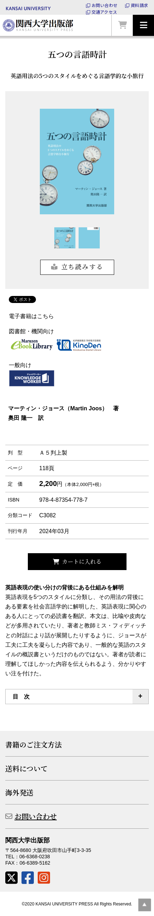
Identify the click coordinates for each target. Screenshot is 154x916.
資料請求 (139, 5)
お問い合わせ (104, 5)
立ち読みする (82, 266)
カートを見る (122, 25)
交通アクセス (104, 12)
